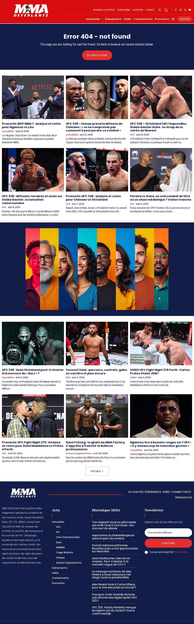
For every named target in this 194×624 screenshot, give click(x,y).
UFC (132, 134)
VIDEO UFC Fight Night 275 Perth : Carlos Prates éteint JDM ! (159, 370)
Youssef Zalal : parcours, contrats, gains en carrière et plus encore (95, 370)
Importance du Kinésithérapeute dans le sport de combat (112, 534)
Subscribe (168, 541)
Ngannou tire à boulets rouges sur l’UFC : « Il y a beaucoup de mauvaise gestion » (161, 442)
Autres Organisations (79, 451)
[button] (166, 10)
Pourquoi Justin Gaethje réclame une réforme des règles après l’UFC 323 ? (115, 593)
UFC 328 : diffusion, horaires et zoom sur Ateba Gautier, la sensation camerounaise (31, 199)
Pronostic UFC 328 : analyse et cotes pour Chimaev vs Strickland (96, 197)
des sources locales (11, 556)
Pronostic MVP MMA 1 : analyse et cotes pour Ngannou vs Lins (30, 125)
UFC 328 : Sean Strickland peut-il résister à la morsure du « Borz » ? (32, 370)
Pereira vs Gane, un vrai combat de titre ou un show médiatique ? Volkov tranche (160, 197)
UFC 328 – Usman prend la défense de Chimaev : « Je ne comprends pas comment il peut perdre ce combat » (93, 127)
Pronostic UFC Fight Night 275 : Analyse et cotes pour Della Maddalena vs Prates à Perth (32, 444)
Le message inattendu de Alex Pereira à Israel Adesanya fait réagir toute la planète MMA (115, 572)
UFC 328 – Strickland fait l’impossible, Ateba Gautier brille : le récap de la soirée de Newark (160, 127)
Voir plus (97, 469)
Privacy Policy (180, 549)
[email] (168, 530)
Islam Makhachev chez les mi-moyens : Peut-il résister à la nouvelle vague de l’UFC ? (115, 559)
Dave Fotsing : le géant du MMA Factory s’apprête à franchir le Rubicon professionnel (94, 444)
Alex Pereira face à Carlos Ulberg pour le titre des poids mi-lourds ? (113, 583)
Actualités (8, 131)
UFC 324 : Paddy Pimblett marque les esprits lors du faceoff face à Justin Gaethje (115, 605)
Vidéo (133, 376)
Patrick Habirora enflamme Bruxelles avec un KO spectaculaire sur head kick (115, 546)
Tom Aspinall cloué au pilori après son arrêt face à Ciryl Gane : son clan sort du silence (115, 523)
